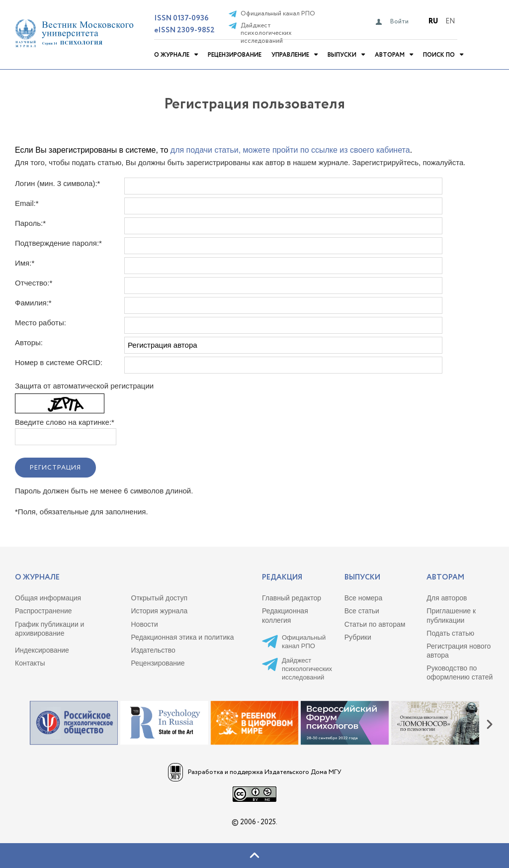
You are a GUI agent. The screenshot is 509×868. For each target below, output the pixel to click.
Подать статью (450, 633)
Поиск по (439, 55)
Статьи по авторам (375, 624)
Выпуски (342, 55)
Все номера (363, 598)
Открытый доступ (159, 598)
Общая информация (48, 598)
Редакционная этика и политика (182, 637)
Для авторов (446, 598)
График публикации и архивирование (49, 628)
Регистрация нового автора (458, 650)
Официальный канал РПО (278, 14)
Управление (290, 55)
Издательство (153, 650)
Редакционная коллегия (285, 615)
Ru (433, 21)
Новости (144, 624)
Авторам (390, 55)
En (450, 21)
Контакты (30, 663)
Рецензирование (234, 55)
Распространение (43, 611)
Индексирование (42, 650)
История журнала (159, 611)
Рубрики (357, 637)
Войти (399, 21)
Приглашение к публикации (451, 615)
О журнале (171, 55)
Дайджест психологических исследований (266, 33)
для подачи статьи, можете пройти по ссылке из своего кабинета (290, 150)
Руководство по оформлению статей (459, 672)
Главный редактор (291, 598)
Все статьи (361, 611)
